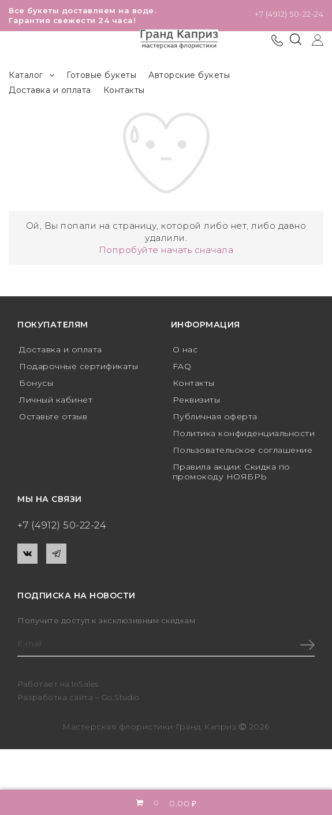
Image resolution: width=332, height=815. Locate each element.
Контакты (124, 90)
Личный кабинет (55, 399)
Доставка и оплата (50, 90)
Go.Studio (122, 697)
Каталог (31, 75)
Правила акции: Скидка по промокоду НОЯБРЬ (231, 471)
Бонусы (36, 383)
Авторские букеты (189, 75)
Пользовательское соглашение (243, 449)
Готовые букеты (101, 75)
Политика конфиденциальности (244, 432)
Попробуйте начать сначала (166, 249)
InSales (86, 684)
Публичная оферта (215, 416)
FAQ (182, 366)
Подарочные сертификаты (78, 366)
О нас (185, 349)
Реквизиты (197, 399)
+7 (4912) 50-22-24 (289, 14)
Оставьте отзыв (53, 416)
